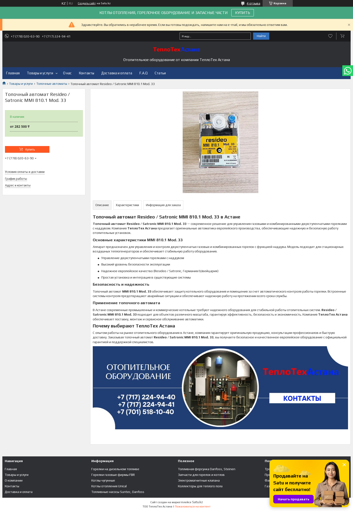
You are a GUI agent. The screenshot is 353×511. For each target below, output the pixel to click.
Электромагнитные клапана (199, 480)
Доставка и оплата (116, 73)
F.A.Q (143, 73)
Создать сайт (87, 3)
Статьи (160, 73)
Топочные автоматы (51, 83)
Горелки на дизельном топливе (115, 469)
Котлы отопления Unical (109, 486)
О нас (67, 73)
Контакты (86, 73)
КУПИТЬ (242, 12)
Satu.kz (197, 502)
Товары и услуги (40, 73)
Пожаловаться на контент (192, 506)
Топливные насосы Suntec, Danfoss (117, 492)
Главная (13, 73)
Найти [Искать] (261, 36)
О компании (14, 480)
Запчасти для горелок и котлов (201, 475)
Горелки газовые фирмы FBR (113, 475)
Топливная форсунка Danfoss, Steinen (206, 469)
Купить (30, 149)
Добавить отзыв (330, 36)
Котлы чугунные (103, 480)
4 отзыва (253, 3)
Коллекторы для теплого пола (200, 486)
